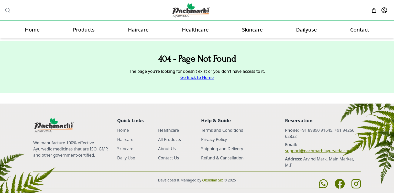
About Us (167, 148)
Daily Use (126, 158)
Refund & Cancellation (222, 158)
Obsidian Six (212, 180)
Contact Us (168, 158)
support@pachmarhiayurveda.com (318, 151)
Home (32, 29)
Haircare (138, 29)
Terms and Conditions (222, 130)
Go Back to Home (197, 77)
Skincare (252, 29)
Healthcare (195, 29)
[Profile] (384, 10)
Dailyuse (306, 29)
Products (84, 29)
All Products (169, 139)
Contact (359, 29)
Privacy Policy (214, 139)
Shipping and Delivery (222, 148)
